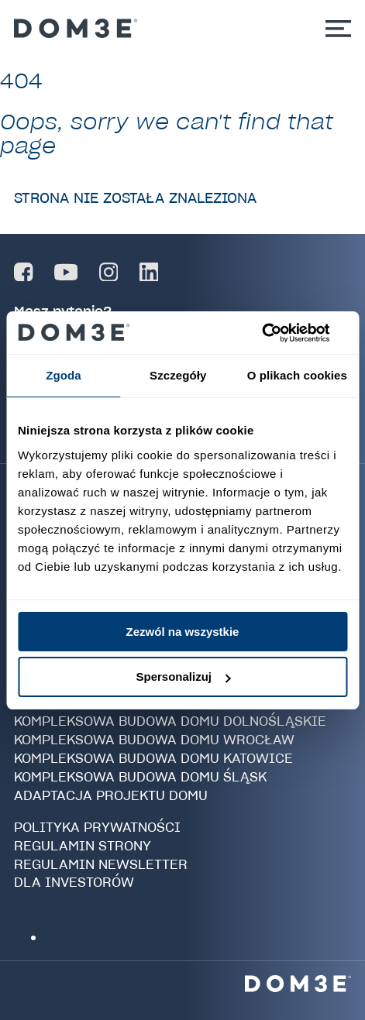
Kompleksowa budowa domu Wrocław (154, 739)
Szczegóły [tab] (178, 375)
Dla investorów (74, 882)
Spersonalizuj (183, 676)
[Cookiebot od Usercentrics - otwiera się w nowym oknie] (279, 333)
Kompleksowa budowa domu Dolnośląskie (170, 721)
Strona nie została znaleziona (135, 198)
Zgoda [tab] (63, 375)
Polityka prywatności (97, 827)
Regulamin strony (82, 845)
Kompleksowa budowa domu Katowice (153, 758)
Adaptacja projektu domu (111, 795)
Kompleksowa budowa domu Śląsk (140, 776)
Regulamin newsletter (101, 864)
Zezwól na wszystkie (182, 631)
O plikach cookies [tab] (297, 375)
